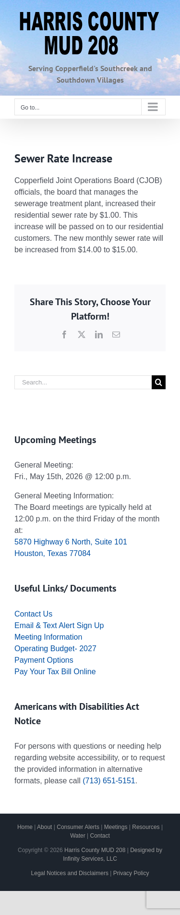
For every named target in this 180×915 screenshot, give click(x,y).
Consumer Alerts (78, 827)
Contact (100, 835)
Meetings (116, 827)
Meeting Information (48, 637)
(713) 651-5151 (109, 781)
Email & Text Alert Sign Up (59, 625)
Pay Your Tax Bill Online (55, 672)
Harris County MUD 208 (94, 850)
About (44, 827)
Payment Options (43, 660)
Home (25, 827)
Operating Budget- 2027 (55, 648)
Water (77, 835)
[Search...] (83, 382)
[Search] (159, 382)
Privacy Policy (131, 873)
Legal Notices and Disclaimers (69, 873)
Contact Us (33, 614)
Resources (145, 827)
